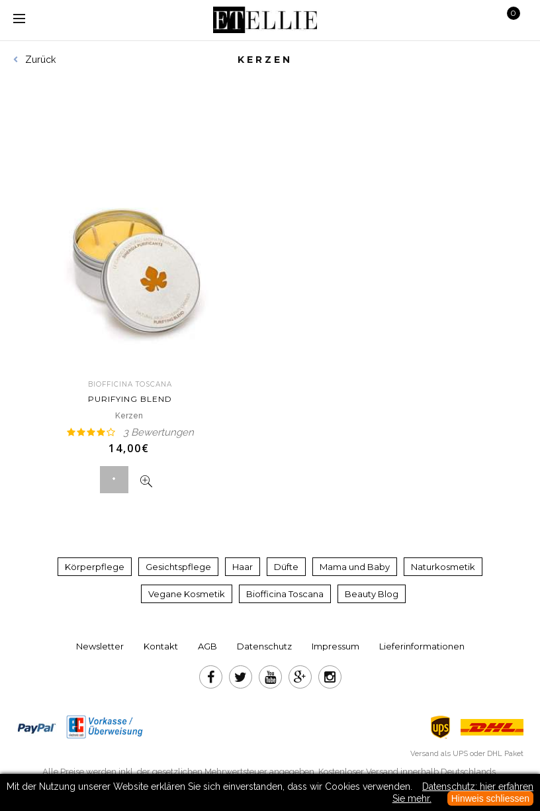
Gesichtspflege (178, 566)
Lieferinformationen (422, 646)
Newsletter (100, 646)
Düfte (286, 566)
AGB (207, 646)
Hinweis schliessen (490, 798)
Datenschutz (264, 646)
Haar (242, 566)
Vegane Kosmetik (186, 594)
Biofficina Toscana (285, 594)
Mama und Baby (355, 566)
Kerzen (130, 415)
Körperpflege (94, 566)
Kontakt (161, 646)
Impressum (335, 646)
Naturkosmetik (443, 566)
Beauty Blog (371, 594)
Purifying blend (130, 392)
